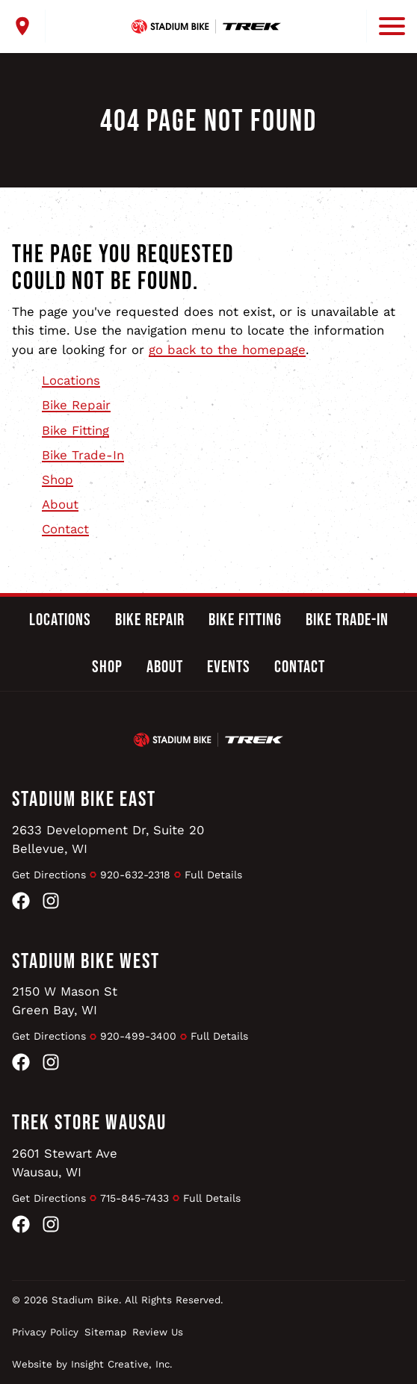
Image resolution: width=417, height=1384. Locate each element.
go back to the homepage (227, 349)
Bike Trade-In (83, 454)
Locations (71, 380)
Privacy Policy (45, 1332)
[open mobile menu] (385, 26)
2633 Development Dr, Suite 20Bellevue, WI (108, 839)
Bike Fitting (75, 430)
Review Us (157, 1332)
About (60, 504)
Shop (57, 479)
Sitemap (105, 1332)
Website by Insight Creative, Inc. (92, 1364)
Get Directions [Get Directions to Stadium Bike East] (49, 875)
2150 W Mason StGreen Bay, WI (64, 1000)
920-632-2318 (135, 875)
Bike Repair (76, 404)
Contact (65, 528)
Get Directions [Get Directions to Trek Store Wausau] (49, 1198)
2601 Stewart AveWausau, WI (64, 1162)
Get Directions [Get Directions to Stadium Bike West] (49, 1036)
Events (228, 667)
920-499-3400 (138, 1036)
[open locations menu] (29, 26)
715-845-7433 (134, 1198)
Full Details (213, 875)
